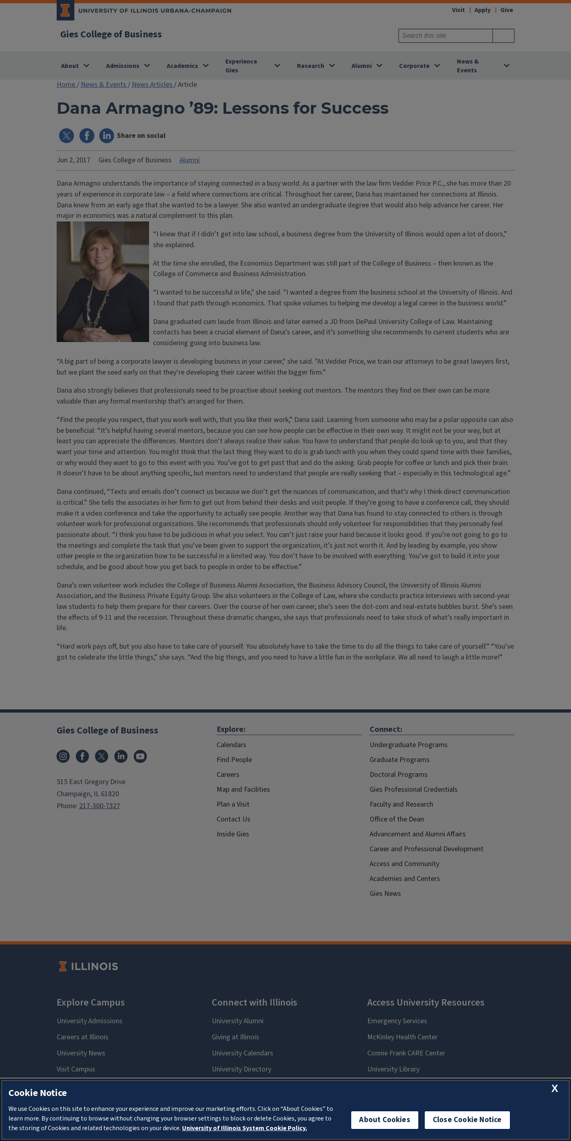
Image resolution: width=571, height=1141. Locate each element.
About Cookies (384, 1119)
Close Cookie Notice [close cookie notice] (467, 1119)
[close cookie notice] (555, 1088)
